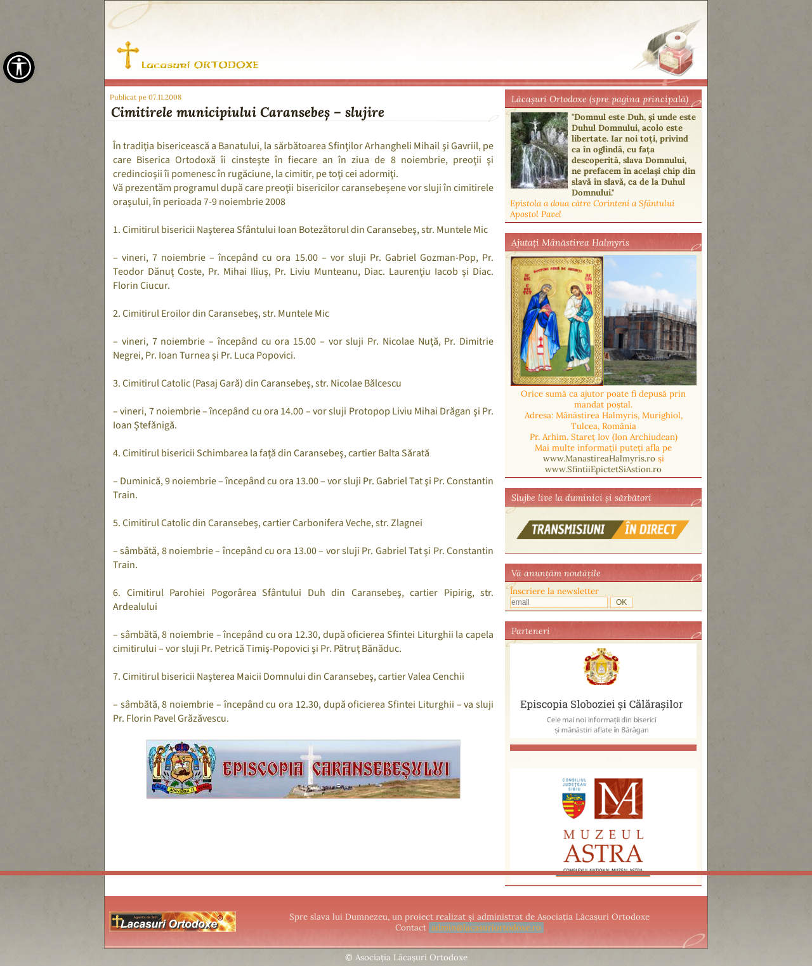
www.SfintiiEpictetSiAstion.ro (603, 469)
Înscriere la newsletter (554, 591)
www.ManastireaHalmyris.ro (599, 458)
